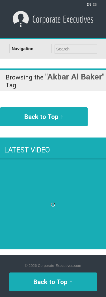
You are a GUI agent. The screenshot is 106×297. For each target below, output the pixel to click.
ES (95, 4)
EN (89, 4)
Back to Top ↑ (43, 116)
